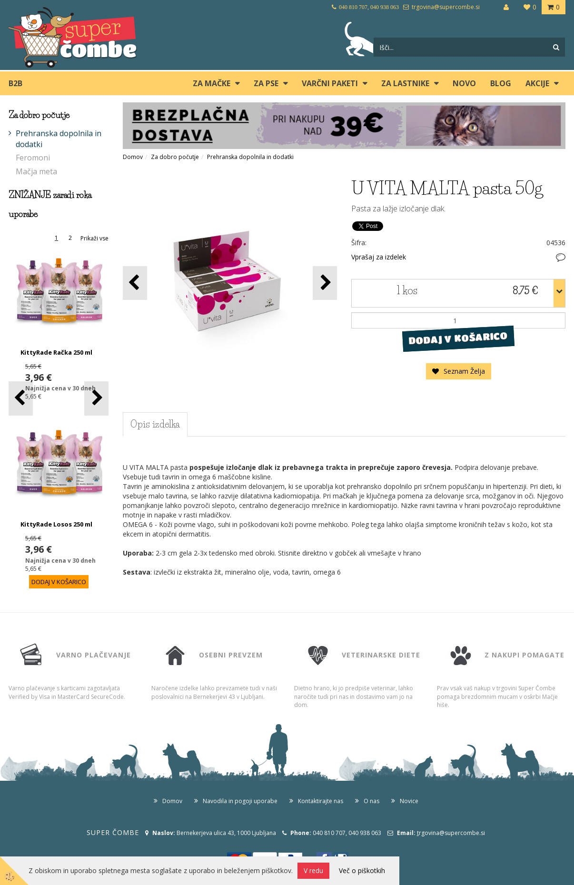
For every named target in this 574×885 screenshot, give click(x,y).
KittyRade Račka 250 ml (56, 352)
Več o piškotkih (362, 870)
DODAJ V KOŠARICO (458, 338)
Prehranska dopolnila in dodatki (58, 138)
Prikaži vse (94, 238)
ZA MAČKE (211, 83)
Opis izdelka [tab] (155, 424)
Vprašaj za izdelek (378, 256)
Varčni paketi (330, 83)
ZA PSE (266, 83)
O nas (371, 801)
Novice (409, 801)
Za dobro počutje (175, 157)
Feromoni (33, 157)
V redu (313, 870)
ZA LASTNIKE (405, 83)
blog (500, 83)
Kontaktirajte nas (320, 801)
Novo (464, 83)
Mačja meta (36, 171)
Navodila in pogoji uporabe (240, 801)
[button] (96, 398)
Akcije (537, 83)
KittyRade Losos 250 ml (56, 524)
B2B (15, 83)
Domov (133, 157)
